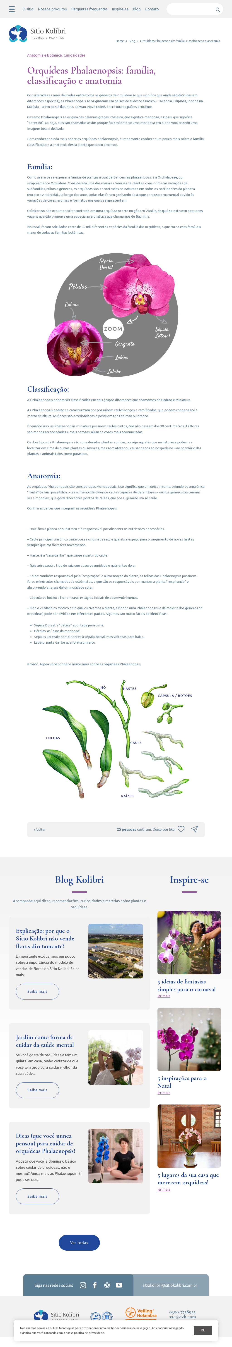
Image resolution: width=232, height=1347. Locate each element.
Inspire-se (120, 9)
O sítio (29, 9)
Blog (136, 9)
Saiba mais (37, 1001)
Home (120, 41)
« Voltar (40, 839)
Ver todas (79, 1253)
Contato (151, 9)
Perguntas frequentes (89, 9)
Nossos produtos (53, 9)
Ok (202, 1328)
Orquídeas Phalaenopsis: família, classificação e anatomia (180, 41)
